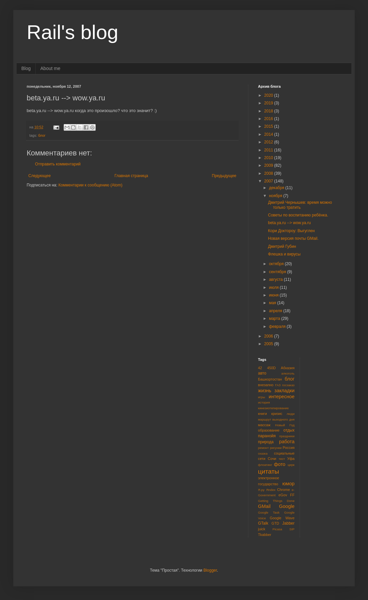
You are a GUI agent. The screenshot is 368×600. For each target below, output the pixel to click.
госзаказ (288, 385)
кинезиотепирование (273, 408)
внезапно (265, 385)
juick (261, 529)
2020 (269, 95)
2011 (269, 150)
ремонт (263, 448)
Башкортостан (270, 379)
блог (41, 135)
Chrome (283, 490)
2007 (269, 181)
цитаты (268, 471)
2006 (269, 336)
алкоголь (288, 373)
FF (292, 495)
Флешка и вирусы (284, 254)
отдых (288, 430)
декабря (277, 187)
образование (269, 430)
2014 (269, 134)
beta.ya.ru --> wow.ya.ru (289, 222)
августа (276, 279)
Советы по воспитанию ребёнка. (298, 215)
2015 (269, 126)
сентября (278, 271)
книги (262, 414)
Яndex (271, 490)
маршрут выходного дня (276, 419)
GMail (264, 506)
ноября (276, 195)
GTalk (263, 523)
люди (291, 414)
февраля (278, 326)
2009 (269, 165)
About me (50, 68)
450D (271, 368)
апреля (276, 311)
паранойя (267, 436)
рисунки (276, 448)
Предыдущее (224, 175)
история (264, 402)
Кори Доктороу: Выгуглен (291, 230)
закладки (284, 390)
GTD (275, 523)
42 (260, 368)
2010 (269, 157)
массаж (264, 425)
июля (274, 287)
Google (286, 506)
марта (275, 318)
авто (262, 373)
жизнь (264, 390)
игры (261, 397)
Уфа (291, 459)
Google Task (269, 512)
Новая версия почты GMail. (293, 238)
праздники (287, 436)
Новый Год (284, 425)
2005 (269, 344)
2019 (269, 103)
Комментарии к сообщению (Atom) (90, 185)
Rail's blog (72, 32)
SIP (291, 529)
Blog (26, 68)
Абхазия (287, 368)
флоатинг (265, 465)
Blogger (210, 570)
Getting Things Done (276, 501)
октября (277, 263)
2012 (269, 142)
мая (273, 303)
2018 (269, 111)
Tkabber (264, 535)
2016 (269, 118)
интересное (282, 396)
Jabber (288, 523)
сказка (263, 453)
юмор (288, 483)
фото (279, 464)
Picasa (277, 529)
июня (274, 295)
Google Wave (282, 518)
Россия (288, 448)
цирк (291, 465)
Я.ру (261, 490)
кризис (276, 414)
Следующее (39, 175)
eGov (282, 495)
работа (286, 441)
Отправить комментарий (58, 164)
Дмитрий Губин (282, 246)
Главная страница (131, 175)
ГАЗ (278, 385)
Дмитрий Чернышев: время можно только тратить (300, 204)
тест (282, 459)
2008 (269, 173)
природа (266, 442)
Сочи (272, 459)
